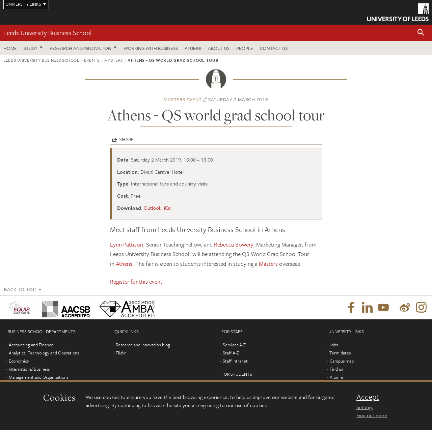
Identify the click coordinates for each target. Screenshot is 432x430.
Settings (364, 407)
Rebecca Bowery (233, 244)
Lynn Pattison (126, 244)
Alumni (193, 48)
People (244, 48)
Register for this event (136, 281)
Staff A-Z (231, 352)
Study (30, 48)
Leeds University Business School (47, 32)
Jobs (333, 344)
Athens (124, 263)
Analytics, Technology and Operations (44, 352)
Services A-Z (234, 344)
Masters (113, 60)
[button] (421, 33)
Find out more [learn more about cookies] (371, 415)
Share (126, 139)
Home (10, 48)
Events (92, 60)
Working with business (151, 48)
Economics (19, 360)
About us (219, 48)
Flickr (121, 352)
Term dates (340, 352)
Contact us (274, 48)
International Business (29, 369)
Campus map (342, 360)
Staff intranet (235, 360)
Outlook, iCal (157, 207)
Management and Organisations (38, 377)
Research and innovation (80, 48)
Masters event (183, 99)
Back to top (20, 289)
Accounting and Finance (31, 344)
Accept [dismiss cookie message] (367, 397)
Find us (336, 369)
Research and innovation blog (143, 344)
